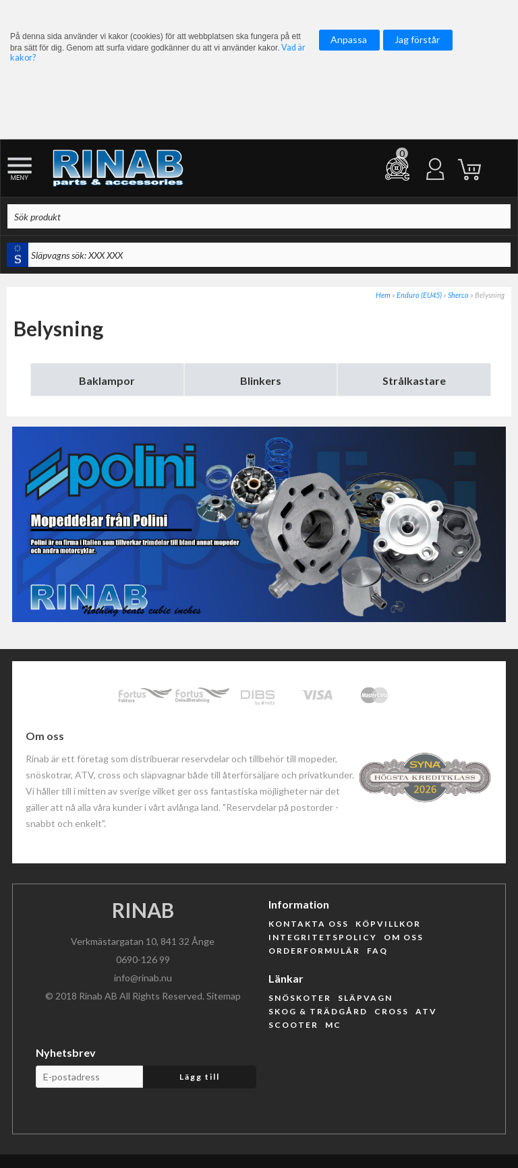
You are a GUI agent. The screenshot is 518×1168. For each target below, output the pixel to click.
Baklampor (107, 380)
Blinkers (260, 380)
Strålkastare (414, 380)
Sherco (458, 294)
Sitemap (223, 996)
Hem (383, 294)
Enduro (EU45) (419, 294)
